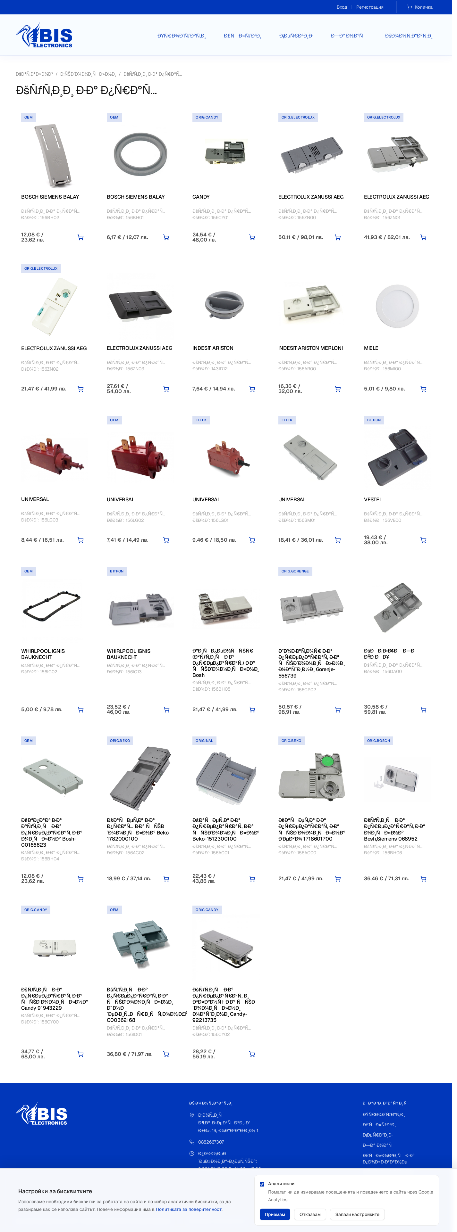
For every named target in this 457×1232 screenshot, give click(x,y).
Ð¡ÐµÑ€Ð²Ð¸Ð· (296, 35)
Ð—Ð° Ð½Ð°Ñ (349, 35)
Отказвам (310, 1214)
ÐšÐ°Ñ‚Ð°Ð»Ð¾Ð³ (34, 74)
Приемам (275, 1214)
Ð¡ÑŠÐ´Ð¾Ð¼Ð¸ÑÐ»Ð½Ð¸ (88, 74)
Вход (342, 7)
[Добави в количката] (80, 237)
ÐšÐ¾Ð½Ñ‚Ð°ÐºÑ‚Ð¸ (409, 35)
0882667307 (211, 1142)
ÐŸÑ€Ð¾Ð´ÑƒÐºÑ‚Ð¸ (181, 35)
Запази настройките (357, 1214)
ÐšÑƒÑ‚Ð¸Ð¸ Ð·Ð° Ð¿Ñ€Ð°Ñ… (152, 74)
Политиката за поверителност (189, 1209)
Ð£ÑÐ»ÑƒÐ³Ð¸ (242, 35)
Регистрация (370, 7)
